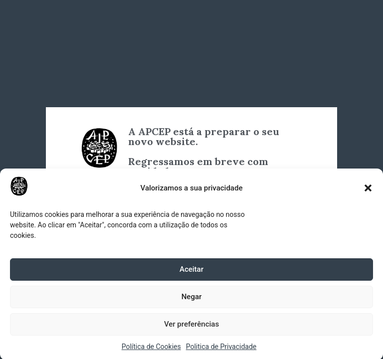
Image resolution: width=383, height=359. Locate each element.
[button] (368, 190)
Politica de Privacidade (221, 349)
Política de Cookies (151, 349)
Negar (192, 298)
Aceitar (191, 271)
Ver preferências (191, 326)
